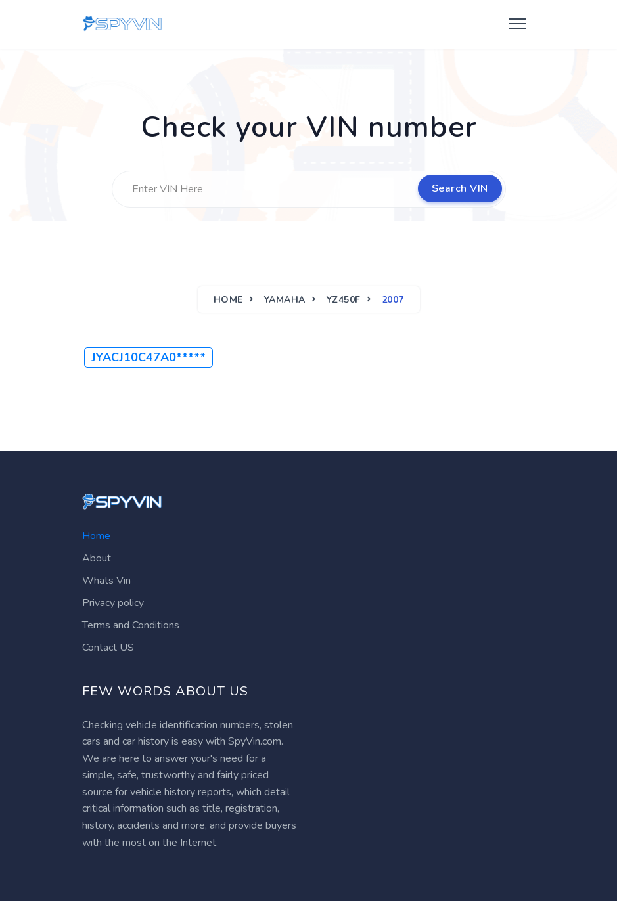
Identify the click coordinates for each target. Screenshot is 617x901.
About (96, 558)
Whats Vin (106, 580)
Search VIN (460, 188)
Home (228, 300)
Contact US (108, 647)
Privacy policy (113, 603)
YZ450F (344, 300)
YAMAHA (285, 300)
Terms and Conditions (130, 625)
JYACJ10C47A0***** (148, 357)
